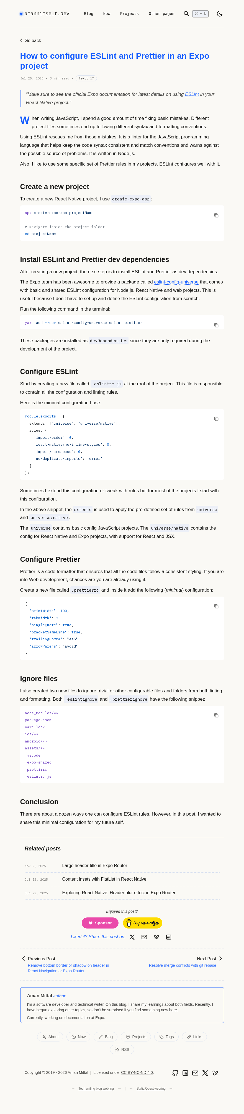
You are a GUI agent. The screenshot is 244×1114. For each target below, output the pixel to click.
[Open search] (196, 14)
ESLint (192, 94)
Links (194, 1036)
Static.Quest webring (151, 1088)
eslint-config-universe (176, 282)
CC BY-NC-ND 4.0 (137, 1072)
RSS (122, 1049)
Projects (129, 14)
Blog (88, 14)
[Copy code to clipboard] (216, 215)
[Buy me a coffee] (142, 923)
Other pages (161, 14)
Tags (166, 1036)
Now (106, 14)
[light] (219, 13)
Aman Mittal (39, 995)
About (50, 1036)
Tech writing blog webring (96, 1088)
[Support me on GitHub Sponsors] (100, 923)
